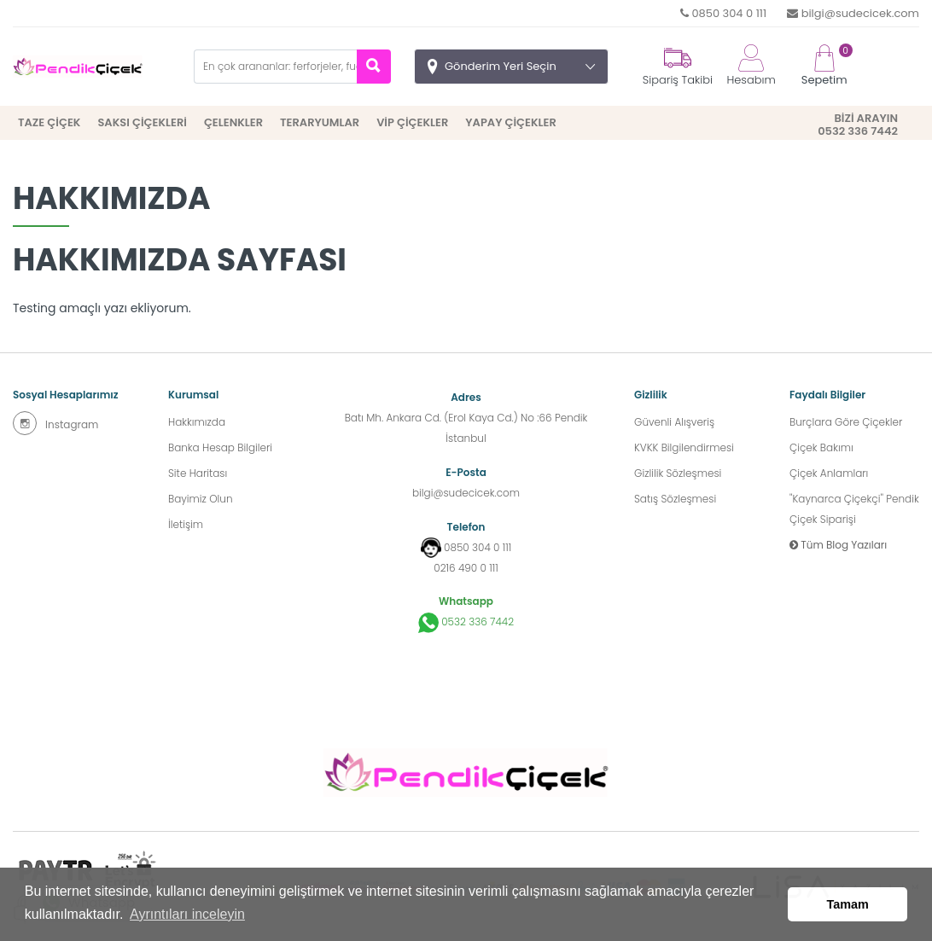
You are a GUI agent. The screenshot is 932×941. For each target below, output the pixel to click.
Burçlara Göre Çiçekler (845, 422)
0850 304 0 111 (723, 13)
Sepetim (824, 66)
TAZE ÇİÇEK (49, 122)
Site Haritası (197, 473)
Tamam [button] (848, 904)
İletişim (185, 524)
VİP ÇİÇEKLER (412, 122)
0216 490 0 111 (466, 568)
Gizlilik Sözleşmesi (677, 473)
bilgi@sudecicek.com (853, 13)
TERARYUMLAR (319, 122)
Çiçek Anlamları (828, 473)
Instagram (55, 423)
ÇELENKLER (233, 122)
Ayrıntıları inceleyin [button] (187, 914)
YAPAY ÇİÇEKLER (510, 122)
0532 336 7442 (466, 623)
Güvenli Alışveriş (674, 422)
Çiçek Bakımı (821, 447)
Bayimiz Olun (200, 498)
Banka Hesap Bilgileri (220, 447)
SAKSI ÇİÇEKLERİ (141, 122)
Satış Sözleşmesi (675, 498)
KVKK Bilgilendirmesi (684, 447)
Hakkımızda (196, 422)
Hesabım (750, 66)
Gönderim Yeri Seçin (500, 66)
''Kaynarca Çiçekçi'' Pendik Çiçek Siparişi (854, 508)
